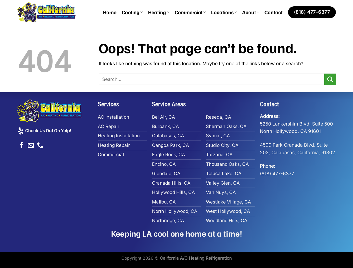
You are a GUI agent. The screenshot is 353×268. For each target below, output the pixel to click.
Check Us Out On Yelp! (44, 130)
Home (109, 12)
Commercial (190, 12)
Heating (158, 12)
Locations (224, 12)
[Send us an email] (31, 145)
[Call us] (40, 145)
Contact (274, 12)
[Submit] (330, 79)
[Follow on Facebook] (21, 145)
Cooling (132, 12)
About (250, 12)
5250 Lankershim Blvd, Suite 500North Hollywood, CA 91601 (296, 123)
